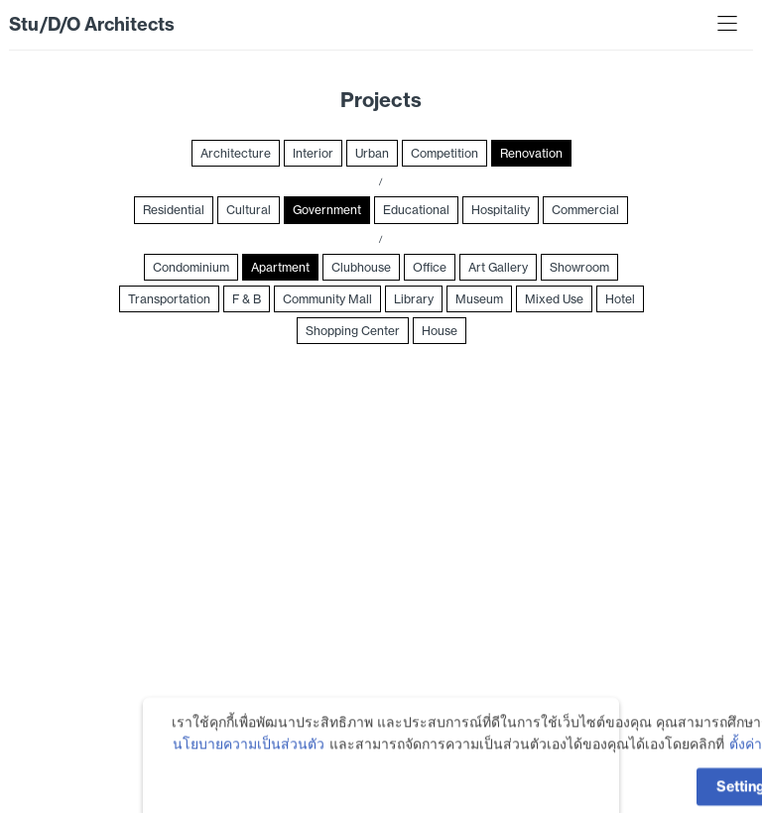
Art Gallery (498, 267)
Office (429, 267)
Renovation (531, 153)
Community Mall (327, 298)
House (439, 330)
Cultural (248, 209)
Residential (173, 209)
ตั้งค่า (745, 765)
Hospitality (500, 209)
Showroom (579, 267)
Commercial (585, 209)
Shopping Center (353, 330)
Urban (372, 153)
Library (414, 298)
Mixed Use (554, 298)
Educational (416, 209)
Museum (479, 298)
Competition (444, 153)
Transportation (169, 298)
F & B (246, 298)
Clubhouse (361, 267)
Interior (313, 153)
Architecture (235, 153)
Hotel (620, 298)
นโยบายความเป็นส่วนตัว (248, 765)
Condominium (191, 267)
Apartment (280, 267)
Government (327, 209)
